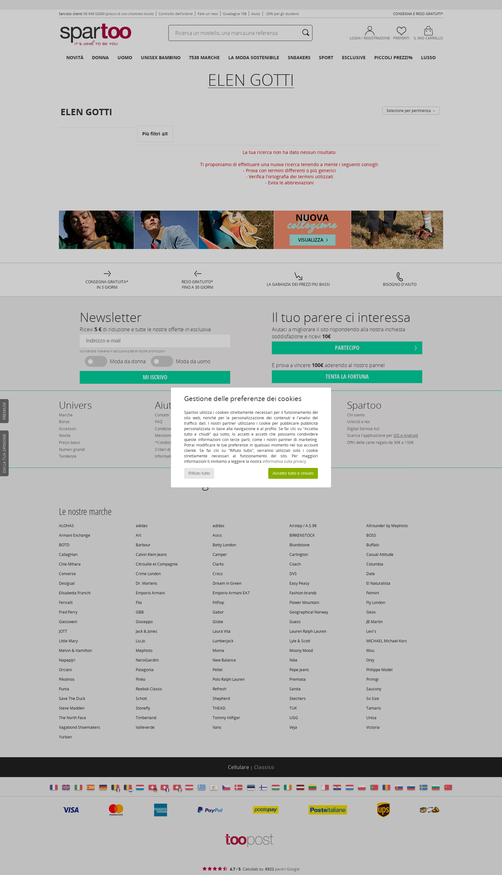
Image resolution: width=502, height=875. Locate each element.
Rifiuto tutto (199, 473)
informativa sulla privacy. (285, 461)
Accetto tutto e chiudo (292, 473)
